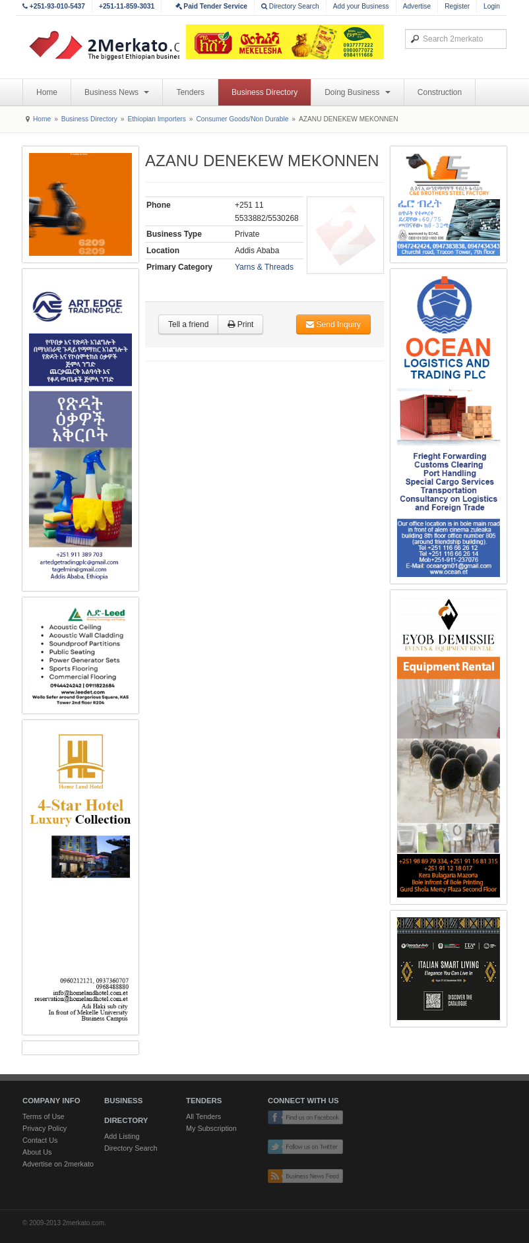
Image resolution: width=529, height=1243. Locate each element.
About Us (36, 1152)
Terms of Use (43, 1116)
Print (240, 324)
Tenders (190, 92)
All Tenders (203, 1116)
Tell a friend (188, 324)
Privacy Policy (44, 1128)
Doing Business (357, 92)
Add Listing (121, 1136)
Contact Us (39, 1140)
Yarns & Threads (264, 267)
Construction (440, 92)
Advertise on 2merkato (58, 1164)
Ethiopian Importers (156, 119)
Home (46, 92)
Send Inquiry (333, 324)
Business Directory (264, 92)
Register (457, 6)
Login (491, 6)
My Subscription (211, 1128)
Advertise (417, 6)
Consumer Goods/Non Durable (242, 119)
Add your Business (361, 6)
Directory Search (290, 6)
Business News (116, 92)
